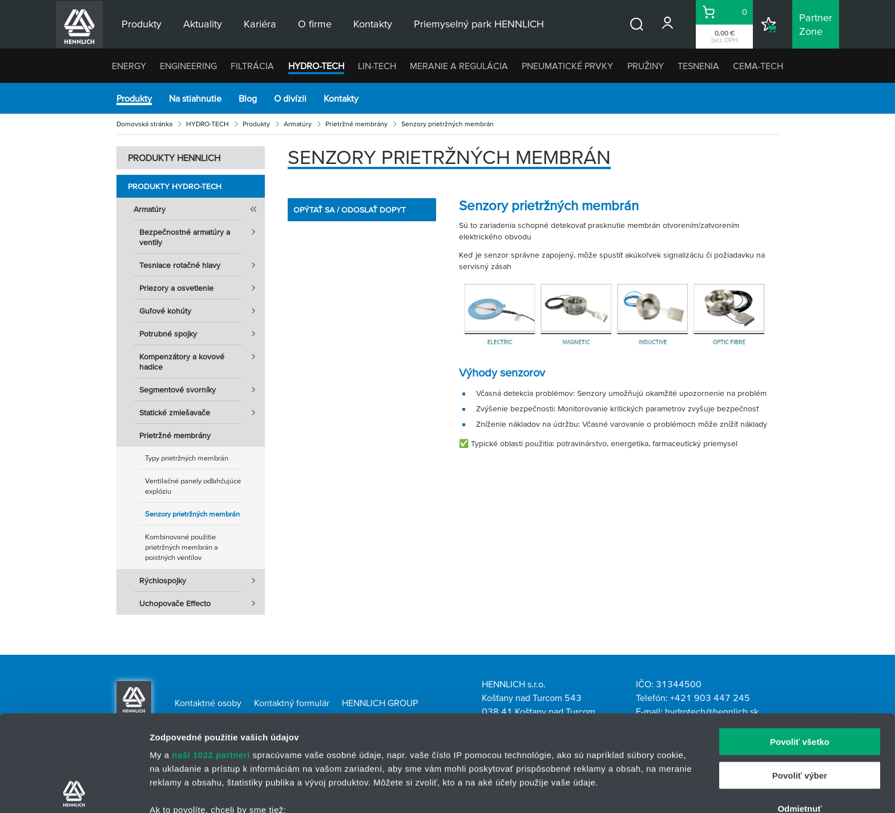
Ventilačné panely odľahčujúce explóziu (193, 485)
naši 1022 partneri (211, 659)
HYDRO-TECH (316, 66)
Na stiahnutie (195, 98)
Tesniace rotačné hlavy (202, 265)
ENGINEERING (188, 66)
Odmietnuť (799, 713)
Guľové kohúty (202, 310)
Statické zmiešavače (202, 412)
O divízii (290, 98)
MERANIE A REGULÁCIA (459, 66)
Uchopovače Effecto (202, 603)
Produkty (134, 98)
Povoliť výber (799, 679)
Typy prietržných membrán (186, 458)
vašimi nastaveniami (512, 759)
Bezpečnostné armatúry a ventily (202, 234)
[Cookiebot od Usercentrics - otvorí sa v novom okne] (74, 790)
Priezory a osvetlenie (202, 288)
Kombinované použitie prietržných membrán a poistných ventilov (181, 547)
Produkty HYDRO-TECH (174, 186)
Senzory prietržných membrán (192, 514)
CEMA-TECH (758, 66)
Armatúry (298, 123)
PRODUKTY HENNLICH (174, 158)
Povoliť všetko (799, 646)
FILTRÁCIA (252, 66)
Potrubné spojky (202, 333)
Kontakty (341, 98)
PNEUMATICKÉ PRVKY (567, 66)
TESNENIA (698, 66)
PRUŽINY (645, 66)
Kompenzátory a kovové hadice (202, 358)
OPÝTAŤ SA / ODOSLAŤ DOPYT (349, 209)
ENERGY (129, 66)
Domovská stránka (144, 123)
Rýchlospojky (202, 580)
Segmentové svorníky (202, 389)
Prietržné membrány (356, 123)
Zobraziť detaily (596, 790)
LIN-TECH (377, 66)
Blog (248, 98)
